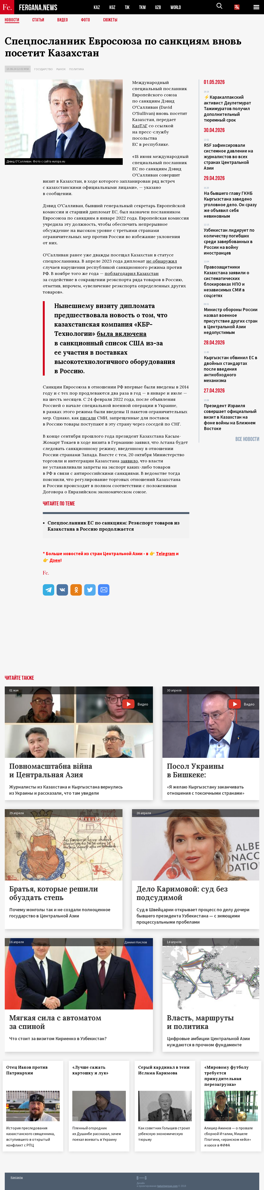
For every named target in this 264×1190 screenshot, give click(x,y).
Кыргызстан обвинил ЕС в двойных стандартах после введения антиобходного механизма (230, 369)
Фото (87, 20)
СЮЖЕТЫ (113, 20)
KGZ (112, 7)
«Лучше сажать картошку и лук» (92, 1070)
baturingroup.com (167, 1185)
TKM (143, 7)
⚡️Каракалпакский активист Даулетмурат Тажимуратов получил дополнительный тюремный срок (227, 108)
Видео (64, 20)
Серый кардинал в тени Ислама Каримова (158, 1073)
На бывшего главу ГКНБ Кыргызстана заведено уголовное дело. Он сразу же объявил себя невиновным (230, 204)
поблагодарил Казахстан (132, 273)
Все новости (247, 439)
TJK (127, 7)
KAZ (97, 7)
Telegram (165, 554)
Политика (76, 69)
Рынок (61, 69)
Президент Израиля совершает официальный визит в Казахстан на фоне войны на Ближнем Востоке (230, 417)
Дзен (54, 560)
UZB (159, 7)
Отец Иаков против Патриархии (29, 1070)
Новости (12, 20)
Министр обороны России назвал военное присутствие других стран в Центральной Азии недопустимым (231, 321)
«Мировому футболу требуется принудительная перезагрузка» (228, 1076)
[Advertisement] (132, 640)
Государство (43, 69)
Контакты (17, 1176)
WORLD (177, 7)
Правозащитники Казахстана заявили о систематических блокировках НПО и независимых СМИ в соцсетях (226, 281)
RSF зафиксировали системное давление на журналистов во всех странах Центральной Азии (228, 156)
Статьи (39, 20)
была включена (122, 334)
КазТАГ (139, 125)
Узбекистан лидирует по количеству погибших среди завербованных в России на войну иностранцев (229, 241)
